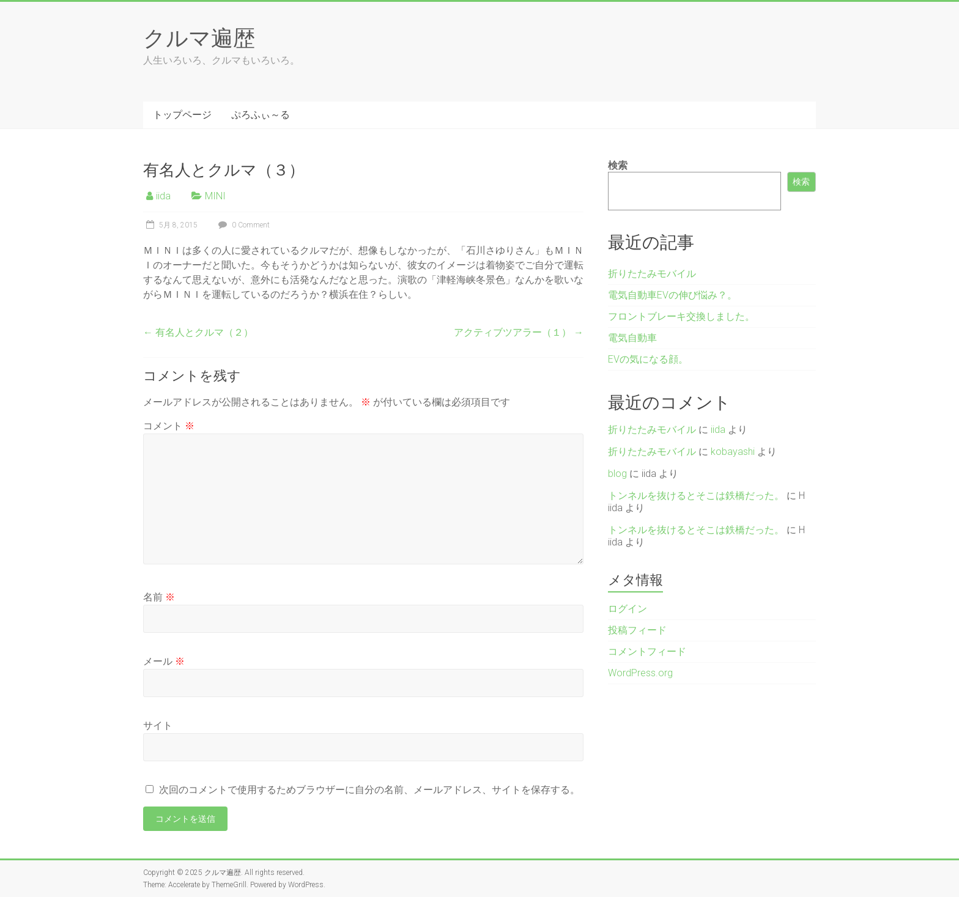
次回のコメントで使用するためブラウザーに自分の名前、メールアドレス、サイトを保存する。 (369, 789)
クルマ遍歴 (199, 37)
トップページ (182, 114)
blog (617, 473)
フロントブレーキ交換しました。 (681, 316)
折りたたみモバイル (652, 273)
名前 (159, 597)
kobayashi (733, 451)
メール (164, 661)
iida (163, 196)
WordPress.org (640, 673)
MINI (215, 196)
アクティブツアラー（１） (518, 332)
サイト (157, 725)
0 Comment (242, 225)
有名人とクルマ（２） (198, 332)
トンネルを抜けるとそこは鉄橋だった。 (696, 495)
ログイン (627, 609)
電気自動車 (632, 338)
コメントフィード (647, 651)
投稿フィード (637, 630)
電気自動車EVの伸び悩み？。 (672, 295)
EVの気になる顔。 (648, 359)
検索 (618, 165)
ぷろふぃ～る (260, 114)
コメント (168, 426)
